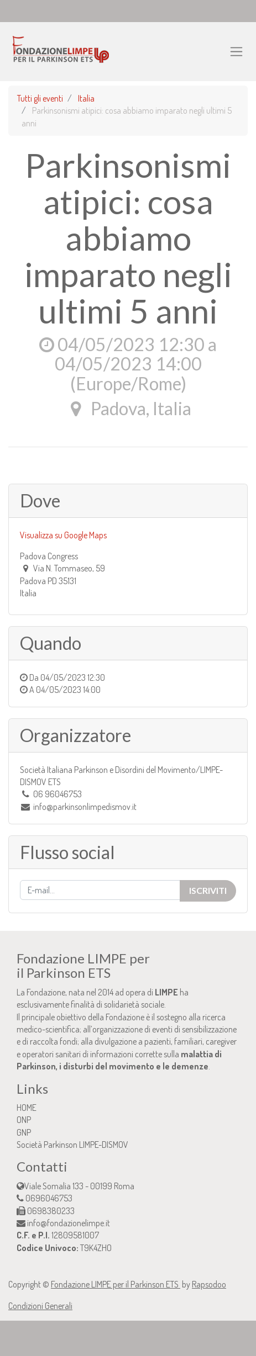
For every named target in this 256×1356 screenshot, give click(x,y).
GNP (24, 1132)
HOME (26, 1107)
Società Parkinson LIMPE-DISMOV (72, 1144)
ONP (24, 1119)
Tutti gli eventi (40, 98)
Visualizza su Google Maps (63, 535)
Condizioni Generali (40, 1305)
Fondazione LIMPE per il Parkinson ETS (115, 1284)
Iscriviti (208, 890)
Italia (86, 98)
